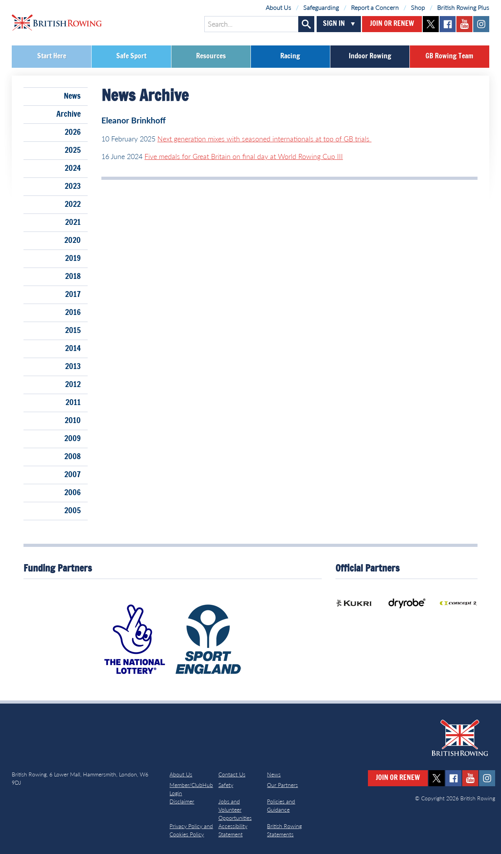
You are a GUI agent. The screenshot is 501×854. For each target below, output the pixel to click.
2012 (73, 385)
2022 (73, 204)
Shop (418, 7)
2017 (73, 295)
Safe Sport (131, 56)
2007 (72, 475)
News (72, 96)
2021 (73, 222)
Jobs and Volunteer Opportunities (235, 809)
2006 (72, 493)
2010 (73, 421)
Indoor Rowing (370, 56)
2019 (73, 258)
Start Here (51, 56)
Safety (225, 785)
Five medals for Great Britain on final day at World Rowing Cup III (243, 156)
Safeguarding (321, 7)
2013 (73, 367)
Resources (211, 56)
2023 (73, 186)
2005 (72, 511)
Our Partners (282, 785)
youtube (464, 24)
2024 (73, 168)
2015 (73, 331)
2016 (73, 313)
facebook (448, 24)
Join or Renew (392, 23)
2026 (73, 132)
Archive (68, 114)
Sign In (334, 23)
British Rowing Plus (463, 7)
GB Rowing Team (449, 56)
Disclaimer (181, 801)
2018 (73, 276)
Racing (290, 56)
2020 (72, 240)
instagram (481, 24)
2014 (73, 349)
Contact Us (231, 774)
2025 (73, 150)
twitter (431, 24)
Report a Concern (375, 7)
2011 (73, 403)
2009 (72, 439)
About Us (278, 7)
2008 (72, 457)
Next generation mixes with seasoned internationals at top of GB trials (264, 138)
